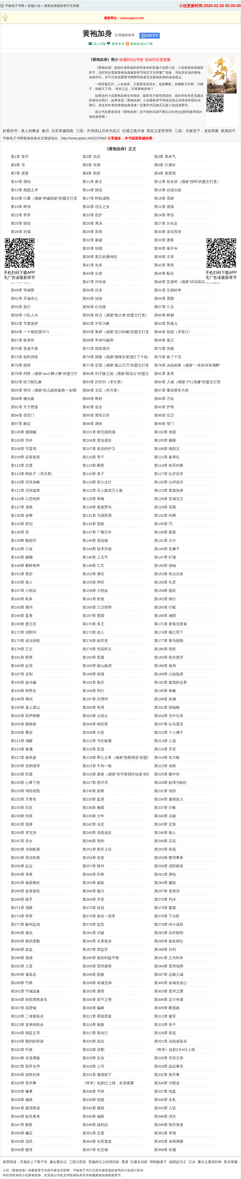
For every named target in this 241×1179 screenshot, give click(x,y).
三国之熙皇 (77, 1162)
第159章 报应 (165, 590)
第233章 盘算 (93, 799)
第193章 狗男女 (23, 691)
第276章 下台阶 (167, 916)
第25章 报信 (21, 223)
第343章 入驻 (165, 1108)
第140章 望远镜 (95, 540)
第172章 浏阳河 (23, 632)
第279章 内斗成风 (168, 924)
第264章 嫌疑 (165, 883)
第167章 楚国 (93, 615)
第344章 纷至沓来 (25, 1116)
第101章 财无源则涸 (98, 432)
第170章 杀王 (93, 624)
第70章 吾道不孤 (24, 348)
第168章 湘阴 (165, 615)
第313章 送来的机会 (27, 1024)
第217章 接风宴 (23, 757)
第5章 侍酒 (91, 165)
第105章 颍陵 (165, 440)
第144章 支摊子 (167, 549)
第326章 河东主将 (168, 1058)
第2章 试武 (91, 156)
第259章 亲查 (22, 874)
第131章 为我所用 (97, 515)
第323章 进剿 (93, 1049)
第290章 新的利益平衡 (100, 958)
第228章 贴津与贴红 (170, 782)
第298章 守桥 (22, 983)
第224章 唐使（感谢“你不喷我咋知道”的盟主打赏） (124, 774)
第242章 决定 (93, 824)
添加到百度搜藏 (158, 59)
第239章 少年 (93, 816)
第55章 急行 (21, 307)
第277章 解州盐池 (25, 924)
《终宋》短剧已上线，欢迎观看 (108, 1083)
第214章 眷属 (22, 749)
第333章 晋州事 (23, 1083)
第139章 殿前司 (23, 540)
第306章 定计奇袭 (168, 999)
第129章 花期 (165, 507)
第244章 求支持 (23, 832)
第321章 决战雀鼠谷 (170, 1041)
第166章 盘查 (22, 615)
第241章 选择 (22, 824)
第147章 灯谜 (165, 557)
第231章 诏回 (165, 791)
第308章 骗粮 (93, 1008)
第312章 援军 (165, 1016)
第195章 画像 (165, 691)
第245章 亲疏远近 (97, 832)
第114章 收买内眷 (168, 465)
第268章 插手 (22, 899)
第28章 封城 (21, 232)
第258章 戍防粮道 (168, 866)
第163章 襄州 (22, 607)
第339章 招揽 (93, 1100)
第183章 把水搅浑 (168, 657)
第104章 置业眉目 (97, 440)
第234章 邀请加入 (168, 799)
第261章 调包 (165, 874)
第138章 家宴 (165, 532)
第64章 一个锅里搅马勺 (30, 332)
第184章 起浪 (22, 666)
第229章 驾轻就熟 (25, 791)
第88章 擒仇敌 (22, 398)
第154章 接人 (22, 582)
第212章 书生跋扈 (97, 741)
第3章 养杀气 (165, 156)
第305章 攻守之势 (97, 999)
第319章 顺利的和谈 (27, 1041)
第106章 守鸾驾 (23, 449)
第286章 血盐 (22, 949)
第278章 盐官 (93, 924)
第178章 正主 (22, 649)
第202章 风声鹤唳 (25, 716)
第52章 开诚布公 (24, 298)
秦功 (45, 131)
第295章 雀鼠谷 (23, 974)
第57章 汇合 (164, 307)
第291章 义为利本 (168, 958)
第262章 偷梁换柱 (25, 883)
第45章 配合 (164, 273)
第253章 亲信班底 (25, 857)
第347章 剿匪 (22, 1125)
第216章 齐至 (165, 749)
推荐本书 (118, 44)
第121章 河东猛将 (25, 490)
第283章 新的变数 (25, 941)
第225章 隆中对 (167, 774)
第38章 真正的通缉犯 (99, 257)
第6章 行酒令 (165, 165)
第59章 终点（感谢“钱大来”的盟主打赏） (115, 315)
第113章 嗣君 (93, 465)
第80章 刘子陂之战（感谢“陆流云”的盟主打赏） (121, 373)
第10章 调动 (21, 181)
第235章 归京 (22, 807)
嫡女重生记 (58, 1162)
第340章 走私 (165, 1100)
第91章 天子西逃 (24, 407)
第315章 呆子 (165, 1024)
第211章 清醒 (22, 741)
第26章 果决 (92, 223)
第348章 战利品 (95, 1125)
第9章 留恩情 (165, 173)
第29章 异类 (92, 232)
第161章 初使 (93, 599)
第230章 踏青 (93, 791)
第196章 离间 (22, 699)
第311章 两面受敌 (97, 1016)
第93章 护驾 (164, 407)
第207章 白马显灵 (168, 724)
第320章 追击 (93, 1041)
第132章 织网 (165, 515)
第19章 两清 (21, 206)
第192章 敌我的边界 (170, 682)
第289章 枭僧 (22, 958)
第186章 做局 (165, 666)
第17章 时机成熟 (96, 198)
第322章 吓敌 (22, 1049)
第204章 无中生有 (168, 716)
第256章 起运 (22, 866)
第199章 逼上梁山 (25, 707)
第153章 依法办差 (168, 574)
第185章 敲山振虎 (97, 666)
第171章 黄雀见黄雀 (170, 624)
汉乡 (191, 1162)
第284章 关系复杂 (97, 941)
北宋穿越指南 (62, 131)
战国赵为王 (177, 1162)
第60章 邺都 (164, 315)
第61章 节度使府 (24, 323)
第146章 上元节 (95, 557)
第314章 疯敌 (93, 1024)
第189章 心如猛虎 (168, 674)
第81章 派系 (164, 373)
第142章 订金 (22, 549)
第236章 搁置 (93, 807)
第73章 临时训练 (24, 357)
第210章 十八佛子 (168, 732)
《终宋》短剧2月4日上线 (174, 1049)
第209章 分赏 (93, 732)
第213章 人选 (165, 741)
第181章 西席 (22, 657)
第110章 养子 (93, 457)
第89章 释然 (92, 398)
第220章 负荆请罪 (25, 766)
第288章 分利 (165, 949)
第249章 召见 (165, 841)
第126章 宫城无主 (168, 499)
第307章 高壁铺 (23, 1008)
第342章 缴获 (93, 1108)
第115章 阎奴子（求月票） (33, 474)
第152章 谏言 (93, 574)
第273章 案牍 (165, 908)
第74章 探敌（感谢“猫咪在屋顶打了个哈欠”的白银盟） (126, 357)
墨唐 (124, 1162)
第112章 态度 (22, 465)
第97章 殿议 (21, 423)
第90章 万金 (164, 398)
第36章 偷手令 (166, 248)
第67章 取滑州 (22, 340)
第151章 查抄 (22, 574)
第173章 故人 (93, 632)
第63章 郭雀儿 (166, 323)
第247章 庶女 (22, 841)
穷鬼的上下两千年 (33, 1162)
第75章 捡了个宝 (167, 357)
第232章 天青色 (23, 799)
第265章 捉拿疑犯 (25, 891)
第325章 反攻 (93, 1058)
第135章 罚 (163, 524)
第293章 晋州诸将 (97, 966)
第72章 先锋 (164, 348)
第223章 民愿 (22, 774)
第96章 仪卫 (164, 415)
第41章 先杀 (92, 265)
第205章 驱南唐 (23, 724)
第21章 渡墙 (164, 206)
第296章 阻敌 (93, 974)
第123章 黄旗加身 (168, 490)
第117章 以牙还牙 (168, 474)
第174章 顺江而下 (168, 632)
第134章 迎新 (93, 524)
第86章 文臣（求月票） (101, 390)
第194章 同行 (93, 691)
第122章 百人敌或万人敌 (102, 490)
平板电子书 (81, 1170)
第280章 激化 (22, 933)
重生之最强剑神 (210, 1162)
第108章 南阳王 (167, 449)
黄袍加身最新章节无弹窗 (61, 6)
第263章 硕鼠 (93, 883)
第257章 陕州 (93, 866)
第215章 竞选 (93, 749)
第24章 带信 (164, 215)
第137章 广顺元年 (97, 532)
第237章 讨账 (165, 807)
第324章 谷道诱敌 (25, 1058)
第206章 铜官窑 (95, 724)
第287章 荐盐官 (95, 949)
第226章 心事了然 (25, 782)
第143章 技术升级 (97, 549)
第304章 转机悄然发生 (29, 999)
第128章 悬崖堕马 (97, 507)
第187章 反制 (22, 674)
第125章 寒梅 (93, 499)
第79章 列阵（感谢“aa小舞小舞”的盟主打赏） (48, 373)
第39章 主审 (164, 257)
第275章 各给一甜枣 (98, 916)
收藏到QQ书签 (132, 59)
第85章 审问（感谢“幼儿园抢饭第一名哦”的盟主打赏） (55, 390)
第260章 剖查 (93, 874)
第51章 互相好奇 (167, 290)
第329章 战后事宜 (168, 1066)
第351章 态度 (93, 1133)
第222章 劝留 (165, 766)
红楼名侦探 (138, 1162)
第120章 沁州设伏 (168, 482)
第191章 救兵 (93, 682)
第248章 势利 (93, 841)
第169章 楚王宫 (23, 624)
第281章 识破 (93, 933)
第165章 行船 (165, 607)
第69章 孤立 (164, 340)
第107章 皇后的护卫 (98, 449)
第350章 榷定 (22, 1133)
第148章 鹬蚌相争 (25, 565)
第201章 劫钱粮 (167, 707)
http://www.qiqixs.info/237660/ (84, 138)
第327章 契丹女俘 (25, 1066)
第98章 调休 (92, 423)
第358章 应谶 (165, 1150)
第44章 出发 (92, 273)
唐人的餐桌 (30, 131)
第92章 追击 (92, 407)
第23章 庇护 (92, 215)
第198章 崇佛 (165, 699)
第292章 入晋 (22, 966)
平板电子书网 (14, 6)
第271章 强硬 (22, 908)
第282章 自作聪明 (168, 933)
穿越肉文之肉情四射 (103, 1162)
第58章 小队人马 (24, 315)
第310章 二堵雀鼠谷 (27, 1016)
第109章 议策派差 (25, 457)
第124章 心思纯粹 (25, 499)
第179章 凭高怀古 (97, 649)
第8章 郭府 (91, 173)
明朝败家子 (158, 1162)
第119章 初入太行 (97, 482)
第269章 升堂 (93, 899)
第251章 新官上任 (97, 849)
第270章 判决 (165, 899)
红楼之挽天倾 (133, 131)
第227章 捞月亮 (95, 782)
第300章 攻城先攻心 (170, 983)
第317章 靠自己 (95, 1033)
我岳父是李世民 (159, 131)
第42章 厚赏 (164, 265)
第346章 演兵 (165, 1116)
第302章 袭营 (93, 991)
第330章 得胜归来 (25, 1074)
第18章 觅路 (164, 198)
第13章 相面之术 (24, 190)
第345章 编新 (93, 1116)
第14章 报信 (92, 190)
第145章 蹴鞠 (22, 557)
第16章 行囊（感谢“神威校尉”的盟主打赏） (46, 198)
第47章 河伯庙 (94, 282)
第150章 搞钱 (165, 565)
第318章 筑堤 (165, 1033)
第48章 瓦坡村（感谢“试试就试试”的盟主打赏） (193, 282)
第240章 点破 (165, 816)
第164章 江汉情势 (97, 607)
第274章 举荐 (22, 916)
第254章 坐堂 (93, 857)
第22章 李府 (21, 215)
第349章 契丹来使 (168, 1125)
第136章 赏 (20, 532)
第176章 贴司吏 (95, 640)
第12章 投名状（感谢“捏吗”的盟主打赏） (187, 181)
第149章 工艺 (93, 565)
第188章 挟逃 (93, 674)
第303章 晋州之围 (168, 991)
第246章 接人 (165, 832)
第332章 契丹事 (167, 1074)
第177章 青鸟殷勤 (168, 640)
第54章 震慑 (164, 298)
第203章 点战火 (95, 716)
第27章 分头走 (166, 223)
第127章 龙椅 (22, 507)
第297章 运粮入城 (168, 974)
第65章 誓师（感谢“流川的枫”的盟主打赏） (117, 332)
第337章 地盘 (165, 1091)
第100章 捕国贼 (23, 432)
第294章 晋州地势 (168, 966)
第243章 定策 (165, 824)
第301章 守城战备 (25, 991)
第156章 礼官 (165, 582)
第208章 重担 (22, 732)
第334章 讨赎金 (167, 1083)
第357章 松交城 (95, 1150)
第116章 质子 (93, 474)
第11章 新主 (92, 181)
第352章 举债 (165, 1133)
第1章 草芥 (20, 156)
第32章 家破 (92, 240)
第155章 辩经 (93, 582)
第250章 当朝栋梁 (25, 849)
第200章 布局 (93, 707)
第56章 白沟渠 (94, 307)
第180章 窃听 (165, 649)
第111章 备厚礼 (167, 457)
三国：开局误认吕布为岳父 (98, 131)
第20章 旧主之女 (96, 206)
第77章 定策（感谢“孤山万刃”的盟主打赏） (117, 365)
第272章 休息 (93, 908)
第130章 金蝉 (22, 515)
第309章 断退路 (167, 1008)
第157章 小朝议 (23, 590)
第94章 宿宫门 (22, 415)
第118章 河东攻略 (25, 482)
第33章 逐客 (164, 240)
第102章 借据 (165, 432)
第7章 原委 (20, 173)
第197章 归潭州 (95, 699)
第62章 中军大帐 (96, 323)
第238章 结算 (22, 816)
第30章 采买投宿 (167, 232)
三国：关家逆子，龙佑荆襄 (196, 131)
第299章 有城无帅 (97, 983)
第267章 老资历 (167, 891)
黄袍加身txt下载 (141, 44)
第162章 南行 (165, 599)
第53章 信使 (92, 298)
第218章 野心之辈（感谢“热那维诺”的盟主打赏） (122, 757)
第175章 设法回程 (25, 640)
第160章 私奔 (22, 599)
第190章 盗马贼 (23, 682)
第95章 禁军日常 (96, 415)
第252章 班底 (165, 849)
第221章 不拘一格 (97, 766)
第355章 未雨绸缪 (168, 1141)
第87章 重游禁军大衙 (171, 390)
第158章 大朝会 (95, 590)
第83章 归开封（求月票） (103, 382)
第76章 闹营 (21, 365)
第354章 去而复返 (97, 1141)
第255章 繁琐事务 (168, 857)
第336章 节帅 (93, 1091)
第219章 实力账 (167, 757)
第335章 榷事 (22, 1091)
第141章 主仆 (165, 540)
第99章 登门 (164, 423)
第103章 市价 (22, 440)
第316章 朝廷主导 (25, 1033)
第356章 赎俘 (22, 1150)
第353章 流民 (22, 1141)
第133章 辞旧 (22, 524)
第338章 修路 (22, 1100)
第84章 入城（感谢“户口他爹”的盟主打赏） (189, 382)
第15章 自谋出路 (167, 190)
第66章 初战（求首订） (173, 332)
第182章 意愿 (93, 657)
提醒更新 (152, 35)
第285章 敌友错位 (168, 941)
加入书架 (99, 44)
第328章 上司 (93, 1066)
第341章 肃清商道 (25, 1108)
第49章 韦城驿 (22, 290)
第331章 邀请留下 (97, 1074)
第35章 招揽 (92, 248)
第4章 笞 (18, 165)
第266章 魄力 (93, 891)
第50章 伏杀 (92, 290)
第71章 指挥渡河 (96, 348)
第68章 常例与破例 (97, 340)
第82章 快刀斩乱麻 (26, 382)
